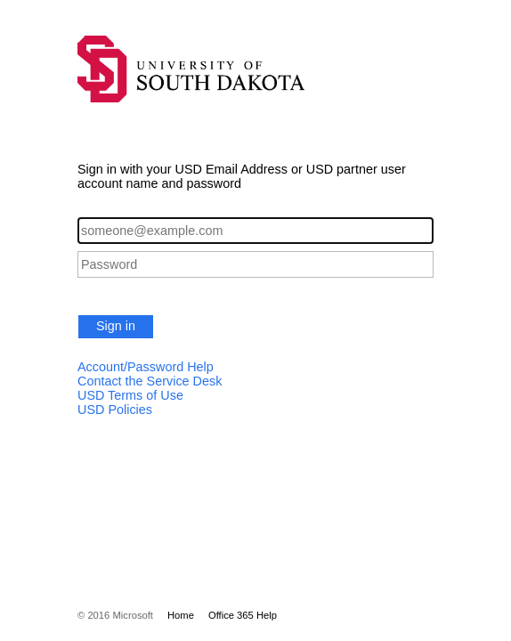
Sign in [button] (115, 326)
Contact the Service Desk (149, 381)
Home (180, 615)
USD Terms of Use (130, 395)
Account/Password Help (145, 367)
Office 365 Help (242, 615)
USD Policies (114, 409)
